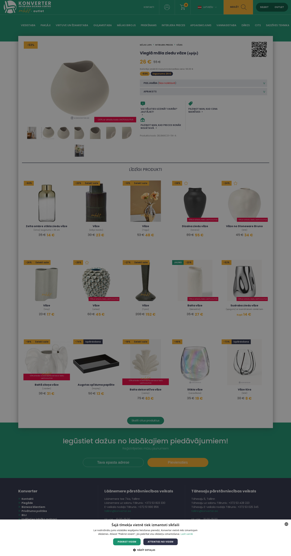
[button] (145, 550)
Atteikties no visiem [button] (160, 541)
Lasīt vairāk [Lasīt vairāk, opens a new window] (187, 534)
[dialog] (145, 278)
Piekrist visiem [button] (127, 541)
